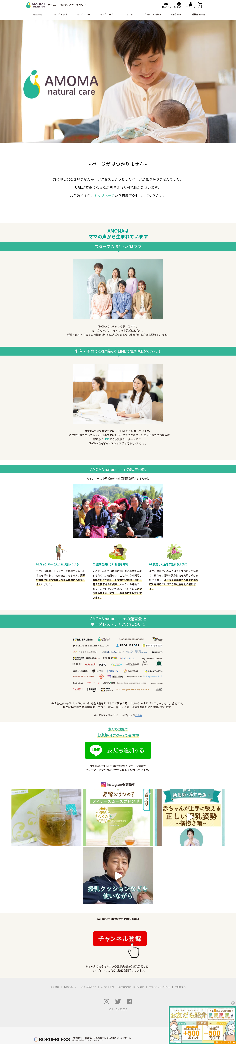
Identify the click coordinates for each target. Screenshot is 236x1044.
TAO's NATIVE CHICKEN (66, 1024)
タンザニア (143, 1021)
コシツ (58, 1010)
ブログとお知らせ (152, 15)
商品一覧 (37, 15)
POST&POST (61, 993)
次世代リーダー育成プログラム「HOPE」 (157, 1013)
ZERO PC (59, 997)
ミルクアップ (60, 15)
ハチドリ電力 (94, 993)
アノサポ (71, 997)
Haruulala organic (63, 1021)
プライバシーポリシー (161, 928)
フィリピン (157, 1021)
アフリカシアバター (93, 1018)
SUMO (86, 1006)
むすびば (100, 1002)
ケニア (153, 1024)
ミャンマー (161, 1018)
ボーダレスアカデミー (148, 1010)
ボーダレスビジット (83, 1002)
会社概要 (51, 928)
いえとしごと (73, 1006)
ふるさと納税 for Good (178, 993)
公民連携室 (143, 1006)
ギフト (129, 15)
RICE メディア (145, 993)
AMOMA (58, 1018)
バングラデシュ (145, 1018)
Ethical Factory (81, 1021)
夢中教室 (142, 1002)
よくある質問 (106, 928)
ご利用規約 (184, 928)
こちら (138, 715)
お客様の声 (175, 15)
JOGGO (69, 1018)
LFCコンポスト (78, 993)
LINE (106, 439)
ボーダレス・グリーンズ (149, 997)
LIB (78, 1018)
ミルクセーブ (106, 15)
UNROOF (59, 1006)
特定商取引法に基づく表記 (132, 928)
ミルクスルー (83, 15)
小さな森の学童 (157, 1002)
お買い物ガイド (87, 928)
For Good (160, 993)
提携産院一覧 (198, 15)
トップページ (104, 195)
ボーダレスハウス (63, 1002)
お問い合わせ (67, 928)
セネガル (142, 1024)
